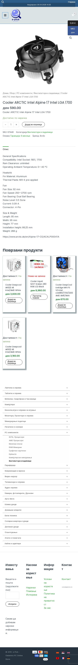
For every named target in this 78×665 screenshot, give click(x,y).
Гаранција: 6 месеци (20, 136)
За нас (47, 608)
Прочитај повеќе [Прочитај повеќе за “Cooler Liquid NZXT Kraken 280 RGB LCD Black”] (37, 296)
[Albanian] (57, 658)
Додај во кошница (33, 124)
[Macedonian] (57, 652)
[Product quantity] (11, 124)
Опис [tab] (6, 149)
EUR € (72, 23)
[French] (63, 658)
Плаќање (31, 591)
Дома (5, 93)
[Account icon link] (71, 2)
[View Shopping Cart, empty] (72, 15)
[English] (68, 652)
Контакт (66, 579)
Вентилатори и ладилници (46, 93)
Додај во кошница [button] (12, 300)
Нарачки (31, 587)
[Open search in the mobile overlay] (2, 2)
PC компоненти (24, 93)
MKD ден (71, 31)
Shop (12, 93)
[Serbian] (63, 652)
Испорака (31, 594)
